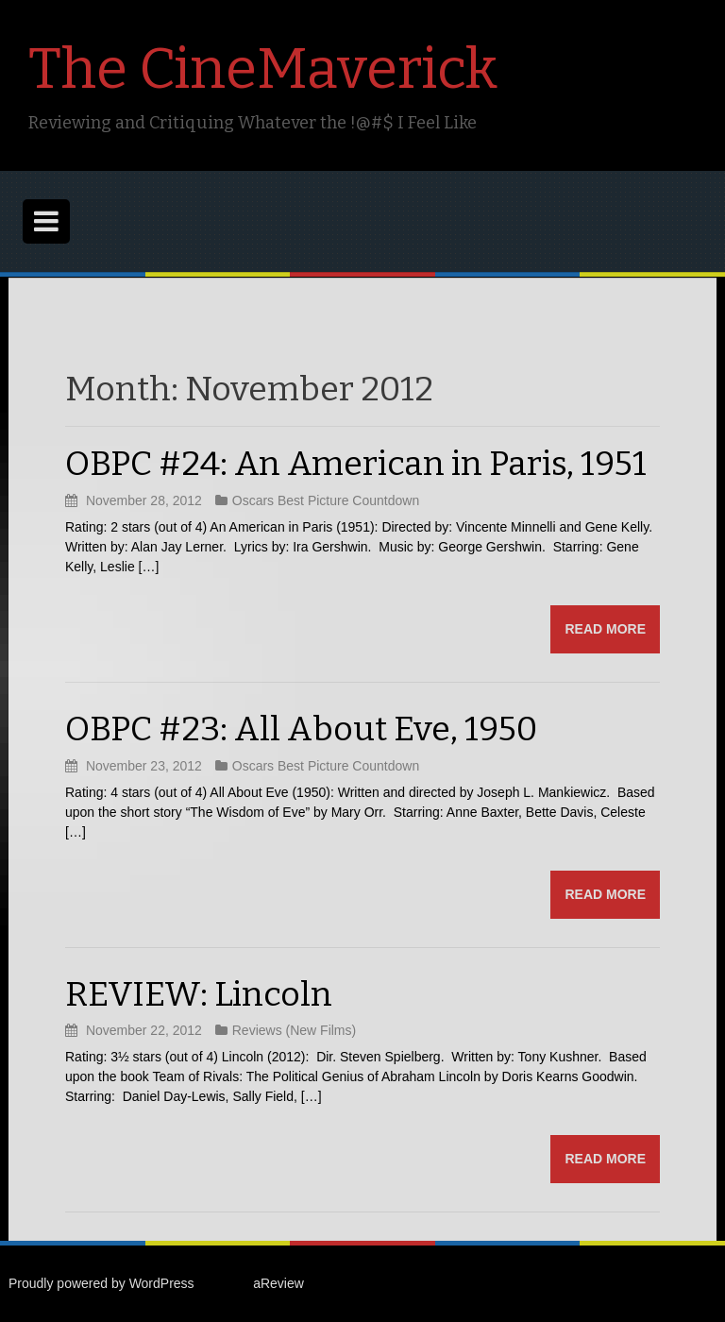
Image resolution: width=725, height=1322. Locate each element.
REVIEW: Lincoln (198, 994)
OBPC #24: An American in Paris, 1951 (356, 463)
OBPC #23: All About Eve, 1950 (301, 729)
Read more (605, 628)
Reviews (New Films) (294, 1030)
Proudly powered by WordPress (101, 1283)
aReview (278, 1283)
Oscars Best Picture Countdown (325, 500)
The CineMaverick (262, 69)
